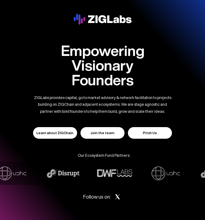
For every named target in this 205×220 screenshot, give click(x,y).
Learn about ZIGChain (54, 132)
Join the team (102, 132)
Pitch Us (150, 132)
